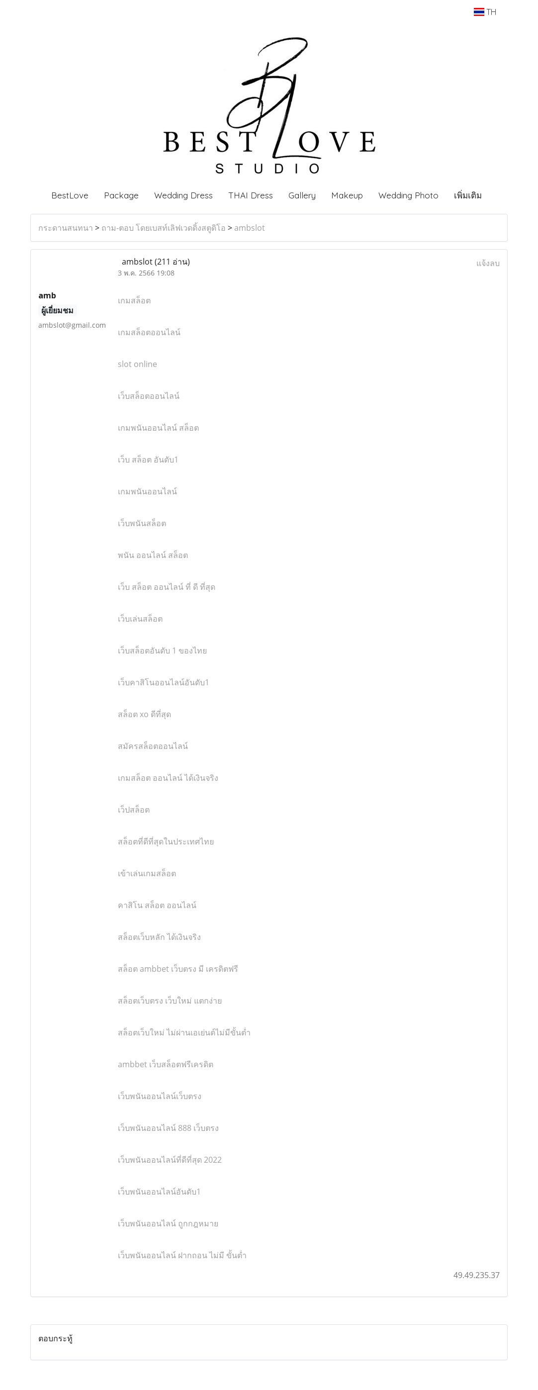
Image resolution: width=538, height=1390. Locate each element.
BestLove (70, 195)
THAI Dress (250, 195)
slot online (137, 364)
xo (144, 714)
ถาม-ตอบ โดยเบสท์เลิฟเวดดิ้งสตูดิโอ (163, 227)
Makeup (347, 195)
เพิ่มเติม (468, 195)
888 (168, 1127)
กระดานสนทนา (65, 227)
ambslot (249, 227)
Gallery (302, 195)
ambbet (178, 968)
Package (121, 195)
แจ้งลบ (488, 263)
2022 (170, 1159)
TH (485, 12)
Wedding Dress (183, 195)
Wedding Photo (408, 195)
